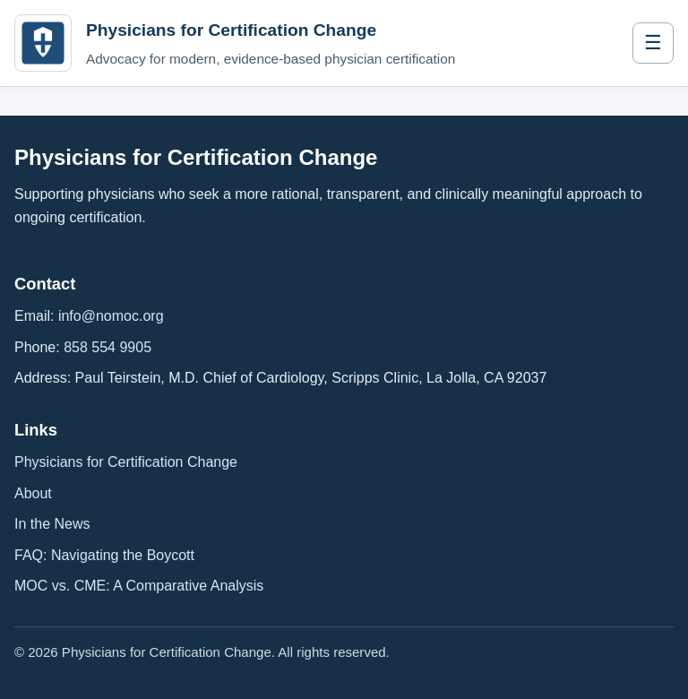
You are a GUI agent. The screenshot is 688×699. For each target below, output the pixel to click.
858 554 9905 (107, 347)
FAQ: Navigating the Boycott (104, 555)
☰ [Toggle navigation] (653, 42)
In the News (52, 523)
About (33, 493)
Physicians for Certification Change (125, 462)
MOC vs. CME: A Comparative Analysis (138, 585)
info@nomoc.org (111, 316)
